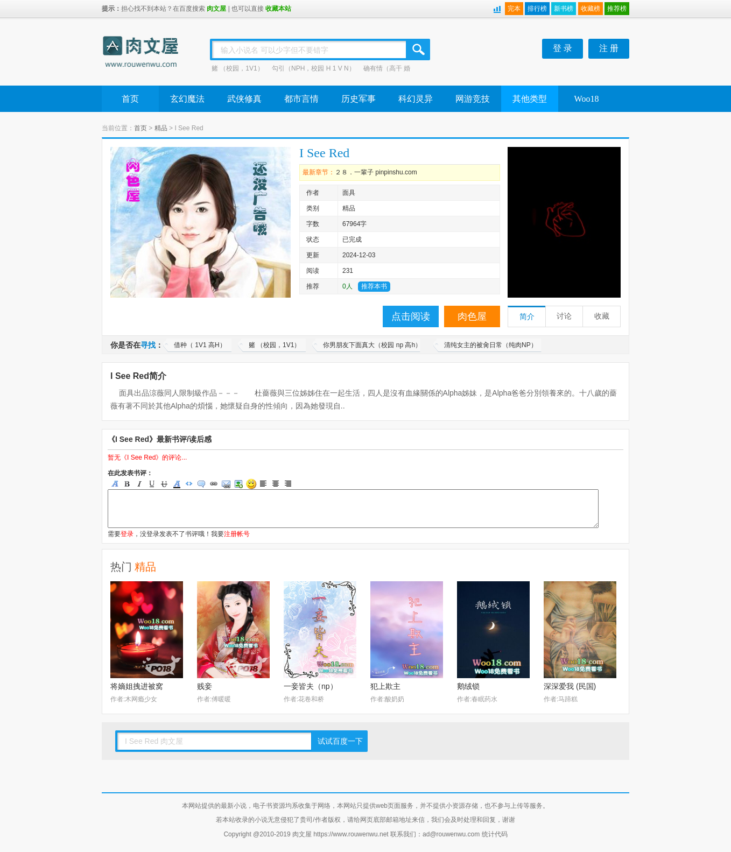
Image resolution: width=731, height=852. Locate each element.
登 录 (562, 48)
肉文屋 (216, 8)
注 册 (608, 48)
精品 (160, 128)
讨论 (564, 316)
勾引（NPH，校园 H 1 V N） (313, 68)
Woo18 (586, 98)
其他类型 (529, 98)
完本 (514, 8)
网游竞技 (472, 98)
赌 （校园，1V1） (238, 68)
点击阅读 (410, 316)
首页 (130, 98)
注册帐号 (237, 534)
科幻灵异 (415, 98)
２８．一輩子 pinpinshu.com (376, 172)
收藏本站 (278, 8)
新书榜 (563, 8)
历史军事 (358, 98)
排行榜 (537, 8)
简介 (527, 317)
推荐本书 (374, 286)
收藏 (601, 316)
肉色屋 (472, 316)
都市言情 (301, 98)
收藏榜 (590, 8)
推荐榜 (617, 8)
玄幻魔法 (187, 98)
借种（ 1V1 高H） (200, 345)
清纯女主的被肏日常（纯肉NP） (490, 345)
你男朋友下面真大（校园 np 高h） (372, 345)
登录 (127, 534)
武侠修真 (244, 98)
